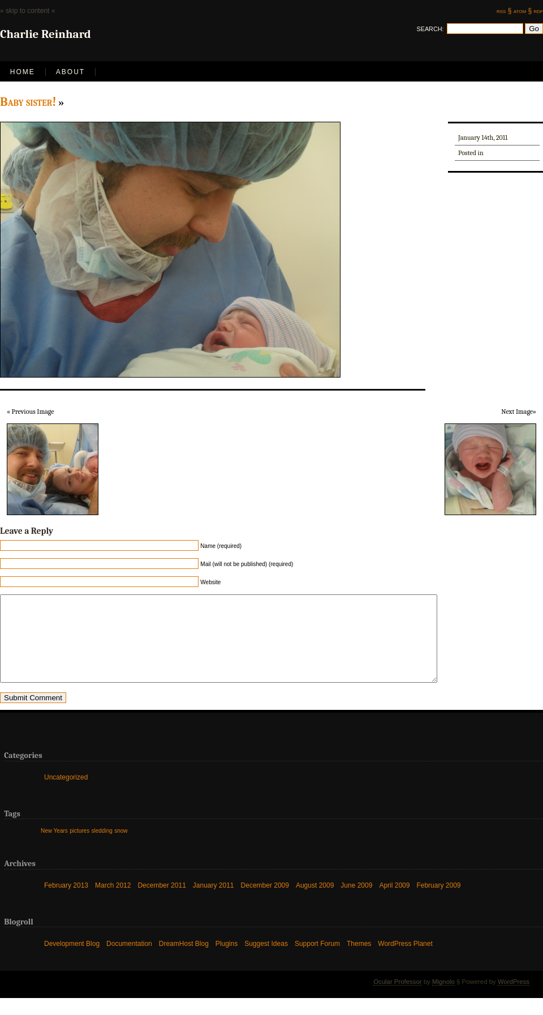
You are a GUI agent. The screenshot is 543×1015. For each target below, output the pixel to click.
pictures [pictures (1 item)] (79, 848)
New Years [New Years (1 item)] (54, 848)
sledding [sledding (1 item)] (102, 848)
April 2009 (394, 902)
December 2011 (161, 902)
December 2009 (265, 902)
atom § (523, 11)
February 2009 (438, 902)
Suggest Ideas (266, 960)
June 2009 (356, 902)
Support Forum (317, 960)
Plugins (227, 960)
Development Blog (72, 960)
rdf (538, 11)
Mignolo (443, 998)
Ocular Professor (397, 998)
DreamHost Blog (184, 960)
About (70, 72)
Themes (359, 960)
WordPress (513, 998)
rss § (504, 11)
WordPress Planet (405, 960)
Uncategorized (66, 794)
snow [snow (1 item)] (120, 848)
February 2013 (66, 902)
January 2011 (213, 902)
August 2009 (315, 902)
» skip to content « (27, 11)
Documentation (129, 960)
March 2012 (113, 902)
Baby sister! (28, 102)
